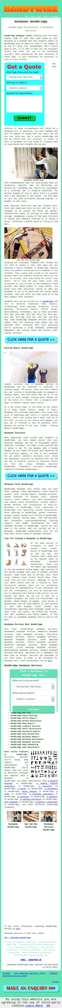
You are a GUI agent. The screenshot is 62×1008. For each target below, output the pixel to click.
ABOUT (39, 16)
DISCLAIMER (54, 16)
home (26, 760)
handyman (39, 328)
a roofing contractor (31, 799)
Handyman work (11, 301)
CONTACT (45, 16)
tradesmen (9, 807)
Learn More (34, 1005)
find (14, 629)
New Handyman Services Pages (30, 973)
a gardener (52, 797)
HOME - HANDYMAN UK (31, 960)
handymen (21, 489)
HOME (26, 16)
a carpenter (23, 797)
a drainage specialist (41, 794)
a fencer (21, 789)
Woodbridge (48, 301)
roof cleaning (11, 802)
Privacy (55, 982)
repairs (53, 502)
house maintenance (30, 491)
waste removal (29, 791)
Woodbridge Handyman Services (23, 665)
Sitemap (6, 973)
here (50, 661)
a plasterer (45, 786)
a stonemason (51, 789)
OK (48, 1005)
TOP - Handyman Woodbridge (17, 938)
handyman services (37, 320)
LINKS (32, 16)
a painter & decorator (46, 802)
